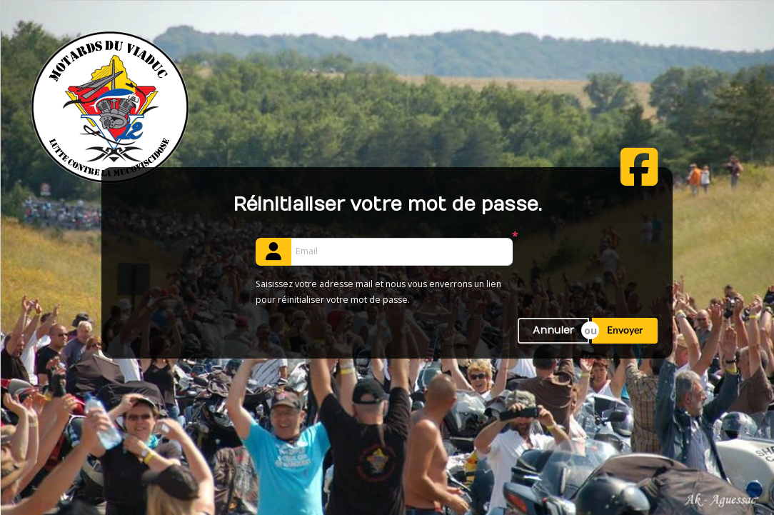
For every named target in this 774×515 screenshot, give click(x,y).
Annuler (553, 330)
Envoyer (625, 331)
